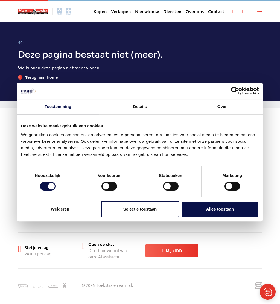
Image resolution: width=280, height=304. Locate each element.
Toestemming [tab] (58, 106)
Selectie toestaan (140, 209)
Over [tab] (222, 106)
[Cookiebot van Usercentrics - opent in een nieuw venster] (235, 91)
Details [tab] (140, 106)
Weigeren (60, 209)
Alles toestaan (220, 209)
